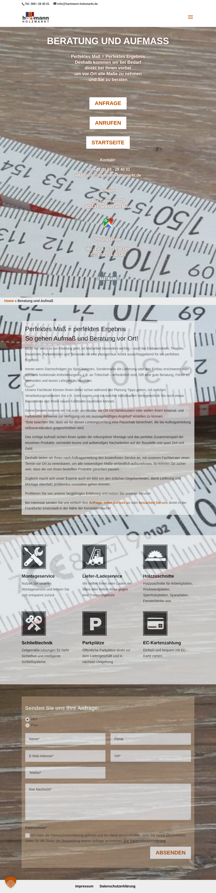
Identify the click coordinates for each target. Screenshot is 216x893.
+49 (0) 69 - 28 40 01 (112, 169)
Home (9, 301)
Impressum (84, 886)
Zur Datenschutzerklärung (144, 841)
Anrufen (108, 123)
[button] (10, 882)
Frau (31, 725)
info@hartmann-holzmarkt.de (114, 175)
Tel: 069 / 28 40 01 (37, 4)
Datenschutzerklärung (117, 886)
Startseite (108, 142)
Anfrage (108, 103)
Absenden (170, 853)
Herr (31, 719)
